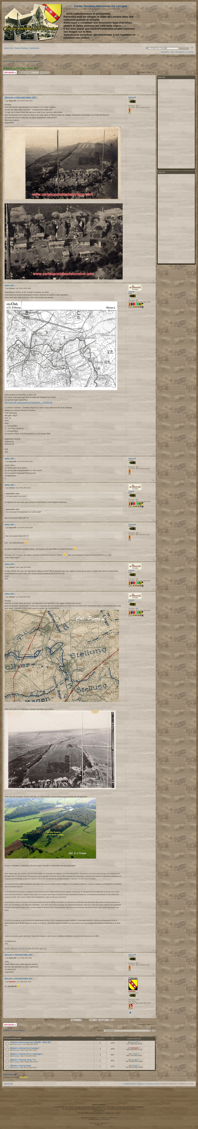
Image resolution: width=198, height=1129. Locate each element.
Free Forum (105, 1119)
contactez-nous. (99, 1111)
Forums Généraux (21, 48)
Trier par (90, 1020)
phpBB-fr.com (104, 1123)
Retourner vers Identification (15, 1030)
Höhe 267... (10, 285)
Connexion (190, 52)
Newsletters (165, 52)
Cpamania (12, 981)
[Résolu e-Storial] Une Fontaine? (24, 1048)
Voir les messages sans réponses (14, 61)
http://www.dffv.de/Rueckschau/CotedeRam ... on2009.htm (29, 402)
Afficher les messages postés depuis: (63, 1020)
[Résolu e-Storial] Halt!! (20, 1066)
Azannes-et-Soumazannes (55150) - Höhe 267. (30, 1042)
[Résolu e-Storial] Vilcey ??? (23, 1060)
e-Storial (11, 288)
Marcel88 (16, 1050)
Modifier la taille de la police (192, 47)
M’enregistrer (180, 52)
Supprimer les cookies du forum (148, 1084)
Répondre (10, 72)
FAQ (172, 52)
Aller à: (100, 1030)
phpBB (93, 1118)
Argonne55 (12, 101)
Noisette (16, 1067)
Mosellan (16, 1056)
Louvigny (16, 1062)
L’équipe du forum (129, 1084)
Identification (34, 48)
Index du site (8, 48)
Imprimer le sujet (147, 47)
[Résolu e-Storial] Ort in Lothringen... (26, 1054)
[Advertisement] (172, 22)
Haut (153, 93)
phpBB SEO (99, 1125)
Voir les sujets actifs (34, 61)
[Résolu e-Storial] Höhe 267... (21, 97)
